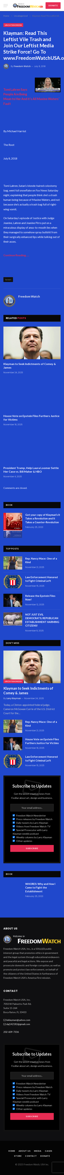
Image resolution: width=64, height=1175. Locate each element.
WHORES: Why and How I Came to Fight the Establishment (40, 887)
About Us (25, 1151)
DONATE (53, 5)
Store (18, 1156)
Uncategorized (13, 25)
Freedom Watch (22, 66)
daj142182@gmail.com (18, 1024)
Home (11, 1151)
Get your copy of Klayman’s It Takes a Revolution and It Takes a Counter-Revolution (42, 518)
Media (37, 1151)
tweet (8, 279)
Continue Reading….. (16, 255)
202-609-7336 (11, 1031)
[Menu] (5, 6)
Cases (48, 1151)
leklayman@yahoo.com (18, 1019)
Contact (31, 1156)
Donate (45, 1156)
